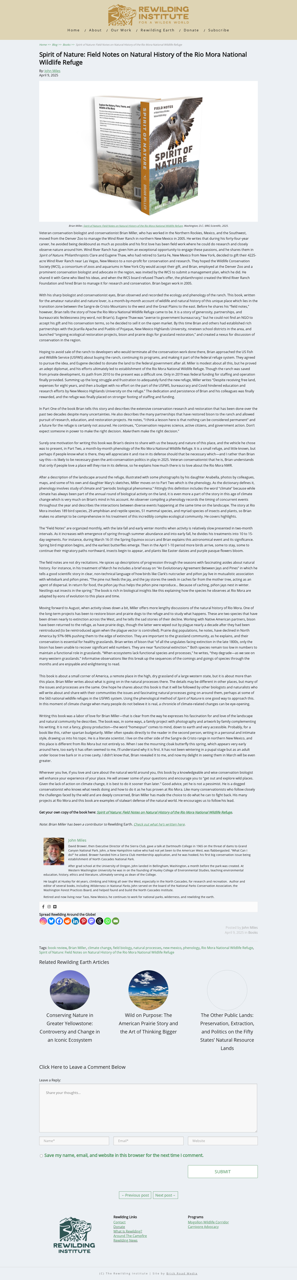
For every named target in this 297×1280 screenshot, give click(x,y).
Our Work (121, 30)
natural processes (147, 947)
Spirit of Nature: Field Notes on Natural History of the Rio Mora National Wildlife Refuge (133, 226)
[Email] (115, 921)
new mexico (172, 947)
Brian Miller (77, 947)
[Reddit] (67, 921)
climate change (99, 947)
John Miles (52, 71)
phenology (191, 947)
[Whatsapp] (107, 921)
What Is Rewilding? (127, 1231)
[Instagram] (43, 921)
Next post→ (165, 1195)
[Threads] (99, 921)
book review (57, 947)
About (95, 30)
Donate (191, 30)
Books (253, 932)
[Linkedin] (75, 921)
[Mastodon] (91, 921)
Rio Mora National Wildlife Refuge (227, 947)
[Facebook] (59, 921)
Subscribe (219, 30)
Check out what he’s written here (159, 824)
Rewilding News (125, 1240)
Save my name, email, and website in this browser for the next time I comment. (124, 1155)
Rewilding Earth (158, 30)
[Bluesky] (51, 921)
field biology (122, 947)
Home (73, 30)
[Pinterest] (83, 921)
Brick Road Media (182, 1273)
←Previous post (135, 1195)
